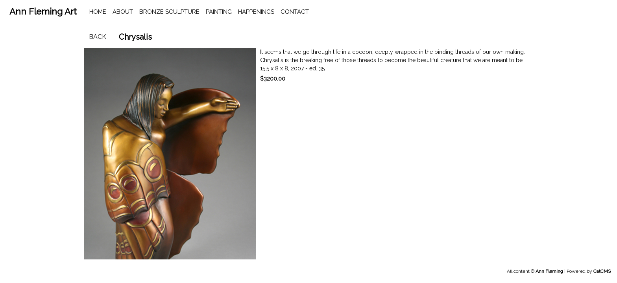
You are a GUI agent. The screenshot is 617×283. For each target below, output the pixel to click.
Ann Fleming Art (43, 11)
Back (97, 36)
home (97, 11)
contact (295, 11)
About (123, 11)
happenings (256, 11)
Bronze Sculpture (169, 11)
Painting (219, 11)
